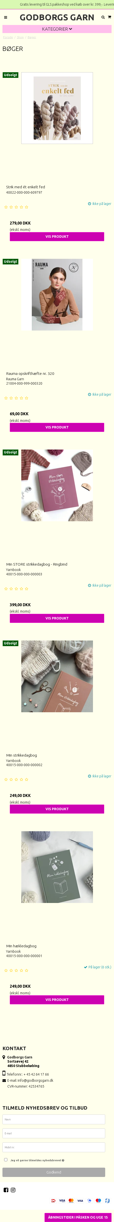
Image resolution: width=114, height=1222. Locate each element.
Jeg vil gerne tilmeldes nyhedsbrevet (57, 1159)
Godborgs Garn (57, 17)
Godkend (53, 1172)
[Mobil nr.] (53, 1148)
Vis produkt (57, 236)
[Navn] (53, 1120)
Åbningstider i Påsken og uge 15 (78, 1217)
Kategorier (57, 28)
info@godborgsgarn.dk (35, 1080)
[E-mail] (53, 1134)
